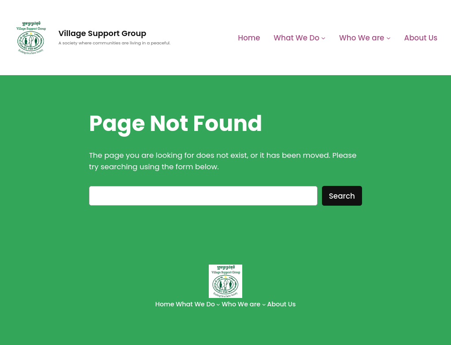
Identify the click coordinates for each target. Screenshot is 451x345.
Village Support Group (102, 33)
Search (342, 196)
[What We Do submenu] (323, 38)
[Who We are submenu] (388, 38)
